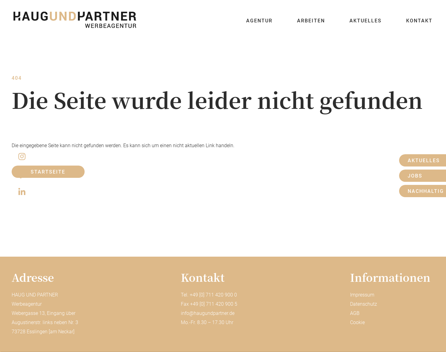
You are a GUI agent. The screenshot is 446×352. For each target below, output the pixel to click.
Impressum (362, 295)
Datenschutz (363, 304)
